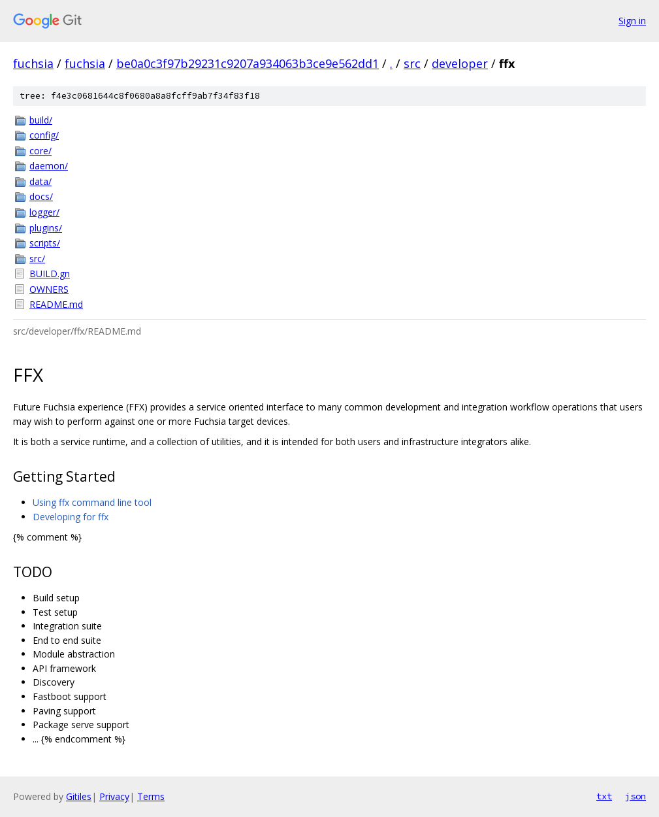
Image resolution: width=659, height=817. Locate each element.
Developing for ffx (70, 516)
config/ (44, 135)
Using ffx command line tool (92, 502)
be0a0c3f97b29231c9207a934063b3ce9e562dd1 (247, 63)
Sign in (632, 20)
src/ (37, 258)
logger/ (44, 212)
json (635, 796)
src (412, 63)
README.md (56, 304)
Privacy (114, 796)
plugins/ (45, 228)
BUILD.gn (49, 273)
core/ (40, 150)
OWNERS (49, 289)
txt (604, 796)
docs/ (41, 196)
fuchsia (33, 63)
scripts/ (44, 243)
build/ (40, 120)
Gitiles (78, 796)
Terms (151, 796)
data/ (40, 181)
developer (460, 63)
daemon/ (48, 165)
